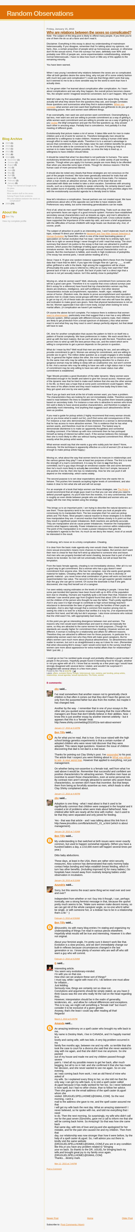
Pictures (10, 191)
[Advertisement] (73, 1192)
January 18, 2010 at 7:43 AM (67, 831)
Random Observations (40, 13)
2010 (8, 157)
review (54, 122)
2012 (8, 151)
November (12, 160)
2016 (8, 146)
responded (113, 754)
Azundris (59, 884)
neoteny (99, 673)
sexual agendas (64, 675)
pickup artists (119, 673)
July (10, 167)
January (11, 183)
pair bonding (108, 673)
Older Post (127, 1218)
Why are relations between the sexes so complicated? (89, 32)
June (10, 170)
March (11, 178)
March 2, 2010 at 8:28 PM (65, 1019)
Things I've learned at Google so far (21, 186)
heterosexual (85, 673)
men (93, 673)
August (11, 165)
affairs (55, 673)
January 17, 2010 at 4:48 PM (67, 794)
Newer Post (52, 1218)
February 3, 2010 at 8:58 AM (67, 918)
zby (56, 689)
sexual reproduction (80, 675)
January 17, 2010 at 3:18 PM (67, 728)
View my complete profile (14, 221)
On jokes (10, 188)
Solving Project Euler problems (20, 196)
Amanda (59, 1023)
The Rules (123, 489)
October (11, 162)
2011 (8, 154)
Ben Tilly (59, 732)
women (101, 675)
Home (90, 1218)
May (10, 173)
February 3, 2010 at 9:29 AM (67, 959)
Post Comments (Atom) (72, 1224)
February (12, 180)
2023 (8, 143)
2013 (8, 148)
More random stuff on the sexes (20, 193)
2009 (8, 203)
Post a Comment (54, 1169)
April (10, 175)
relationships (52, 675)
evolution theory (65, 673)
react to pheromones (57, 315)
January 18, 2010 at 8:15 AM (67, 880)
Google (76, 673)
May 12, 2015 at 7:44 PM (65, 1164)
